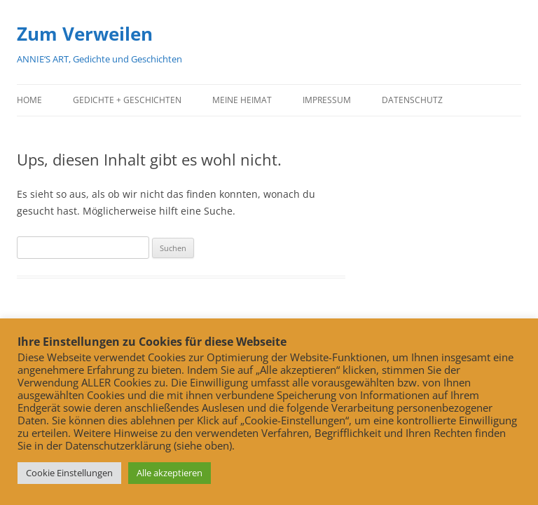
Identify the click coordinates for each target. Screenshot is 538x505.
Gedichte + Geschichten (127, 100)
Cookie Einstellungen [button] (69, 472)
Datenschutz (412, 100)
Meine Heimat (242, 100)
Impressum (327, 100)
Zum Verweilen (85, 33)
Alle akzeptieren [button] (169, 472)
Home (29, 100)
